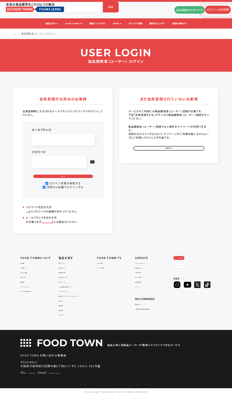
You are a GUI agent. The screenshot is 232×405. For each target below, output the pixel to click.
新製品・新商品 (143, 287)
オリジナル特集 (143, 282)
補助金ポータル (143, 309)
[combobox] (84, 7)
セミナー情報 (104, 268)
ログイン (63, 179)
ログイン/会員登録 (187, 267)
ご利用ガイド (27, 273)
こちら (29, 217)
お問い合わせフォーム (55, 228)
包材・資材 (64, 319)
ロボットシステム (68, 287)
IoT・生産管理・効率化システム (75, 292)
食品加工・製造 (67, 278)
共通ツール (65, 309)
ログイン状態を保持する (65, 189)
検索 (110, 7)
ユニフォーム (65, 323)
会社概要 (25, 268)
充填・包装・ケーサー (70, 282)
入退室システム (67, 273)
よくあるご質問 (28, 278)
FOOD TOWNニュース (148, 268)
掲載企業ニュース (144, 273)
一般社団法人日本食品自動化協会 (154, 314)
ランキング (140, 292)
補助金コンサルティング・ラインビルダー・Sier (78, 303)
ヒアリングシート (187, 279)
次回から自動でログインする (65, 193)
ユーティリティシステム (71, 297)
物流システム (66, 268)
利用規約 (25, 287)
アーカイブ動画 (105, 273)
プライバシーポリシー (32, 292)
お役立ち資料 (142, 278)
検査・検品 (64, 314)
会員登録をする (169, 151)
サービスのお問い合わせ (33, 297)
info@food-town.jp (77, 382)
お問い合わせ (27, 282)
